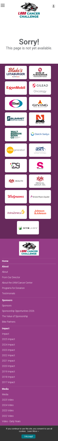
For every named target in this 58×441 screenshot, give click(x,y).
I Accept (28, 436)
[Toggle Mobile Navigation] (2, 5)
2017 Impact (8, 382)
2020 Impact (8, 366)
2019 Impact (8, 371)
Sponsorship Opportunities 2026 (18, 311)
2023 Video (8, 410)
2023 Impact (8, 350)
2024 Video (8, 405)
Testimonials (8, 293)
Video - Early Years (11, 421)
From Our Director (11, 277)
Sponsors (7, 305)
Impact (5, 333)
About (5, 272)
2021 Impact (8, 360)
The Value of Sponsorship (15, 316)
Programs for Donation (13, 288)
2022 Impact (8, 355)
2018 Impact (8, 377)
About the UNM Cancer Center (17, 282)
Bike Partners (8, 321)
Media (5, 394)
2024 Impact (8, 344)
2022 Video (8, 416)
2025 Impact (8, 339)
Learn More (32, 431)
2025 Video (8, 399)
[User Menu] (53, 6)
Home (5, 261)
